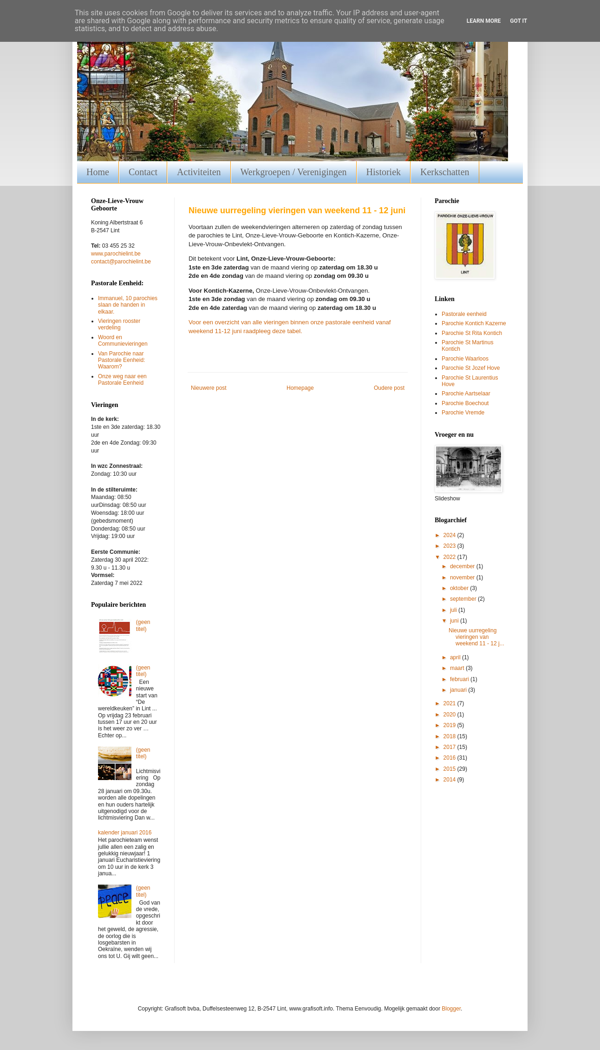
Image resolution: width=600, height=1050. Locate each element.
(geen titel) (143, 625)
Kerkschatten (445, 172)
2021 (450, 703)
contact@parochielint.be (121, 261)
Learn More (484, 21)
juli (454, 610)
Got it (518, 21)
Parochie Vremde (463, 412)
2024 (450, 535)
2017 (450, 747)
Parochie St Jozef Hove (471, 368)
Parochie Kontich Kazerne (474, 323)
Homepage (300, 388)
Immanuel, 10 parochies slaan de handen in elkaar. (127, 305)
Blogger (451, 1008)
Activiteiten (199, 172)
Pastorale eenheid (464, 314)
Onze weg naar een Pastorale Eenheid (122, 379)
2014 (450, 779)
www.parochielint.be (116, 253)
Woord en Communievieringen (123, 340)
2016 (450, 758)
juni (455, 620)
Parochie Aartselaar (466, 393)
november (463, 577)
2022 (450, 557)
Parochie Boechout (465, 403)
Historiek (383, 172)
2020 (450, 714)
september (464, 599)
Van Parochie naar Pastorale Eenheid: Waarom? (121, 360)
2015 (450, 769)
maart (458, 668)
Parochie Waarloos (465, 358)
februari (460, 679)
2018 (450, 736)
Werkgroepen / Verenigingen (294, 172)
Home (97, 172)
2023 (450, 546)
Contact (143, 172)
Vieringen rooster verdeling (119, 324)
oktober (460, 588)
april (456, 657)
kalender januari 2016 (124, 832)
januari (459, 690)
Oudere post (389, 388)
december (463, 566)
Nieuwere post (209, 388)
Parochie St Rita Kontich (472, 333)
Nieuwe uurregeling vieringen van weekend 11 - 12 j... (476, 637)
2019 (450, 725)
